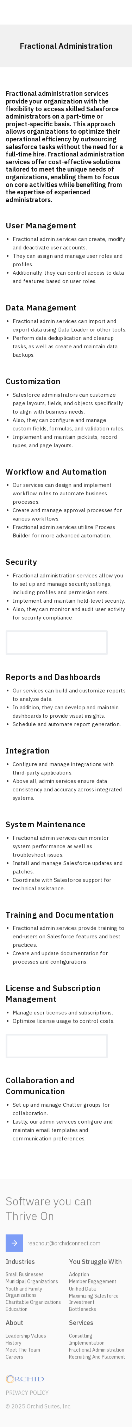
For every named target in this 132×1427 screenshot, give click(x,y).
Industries (20, 1264)
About (14, 1325)
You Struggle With (95, 1264)
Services (81, 1325)
